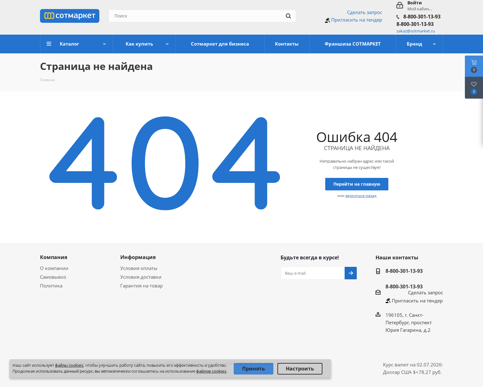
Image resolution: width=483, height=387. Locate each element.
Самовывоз (53, 277)
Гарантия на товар (141, 285)
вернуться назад (361, 195)
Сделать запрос (364, 12)
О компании (54, 268)
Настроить (300, 368)
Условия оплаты (138, 268)
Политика (51, 285)
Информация (138, 257)
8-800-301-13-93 (422, 16)
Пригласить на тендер (356, 20)
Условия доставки (141, 277)
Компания (53, 257)
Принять (253, 368)
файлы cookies (69, 365)
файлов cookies (211, 371)
